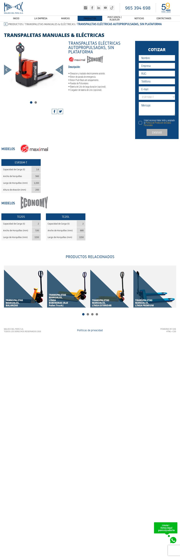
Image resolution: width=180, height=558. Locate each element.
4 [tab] (96, 314)
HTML (168, 332)
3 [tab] (92, 314)
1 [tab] (31, 102)
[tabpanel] (33, 65)
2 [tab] (35, 102)
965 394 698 (138, 7)
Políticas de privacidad (90, 330)
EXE (174, 329)
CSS (174, 332)
